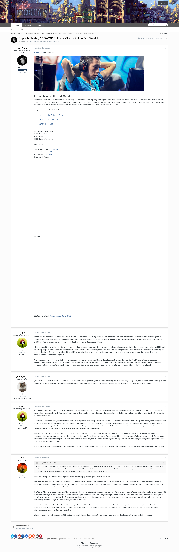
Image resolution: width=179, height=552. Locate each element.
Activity (28, 25)
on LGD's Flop (48, 154)
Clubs (39, 25)
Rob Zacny (24, 41)
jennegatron (22, 377)
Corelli (22, 458)
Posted (41, 48)
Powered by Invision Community (89, 548)
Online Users (42, 30)
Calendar (24, 30)
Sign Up (162, 3)
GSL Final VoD (53, 149)
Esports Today (39, 52)
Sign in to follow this (146, 38)
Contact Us (94, 544)
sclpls (22, 333)
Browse (16, 25)
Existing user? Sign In (148, 3)
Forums (14, 30)
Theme (84, 544)
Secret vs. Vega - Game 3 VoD (60, 317)
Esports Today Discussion (52, 41)
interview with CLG (46, 152)
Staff (32, 30)
